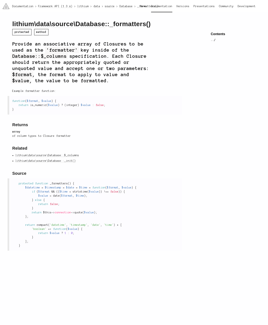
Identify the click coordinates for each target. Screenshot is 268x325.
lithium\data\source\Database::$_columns (47, 155)
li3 (4, 5)
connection (63, 212)
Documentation (161, 6)
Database (90, 24)
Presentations (204, 6)
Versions (183, 6)
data (43, 24)
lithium (23, 24)
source (63, 24)
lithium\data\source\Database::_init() (45, 160)
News (143, 6)
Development (247, 6)
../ (213, 40)
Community (226, 6)
